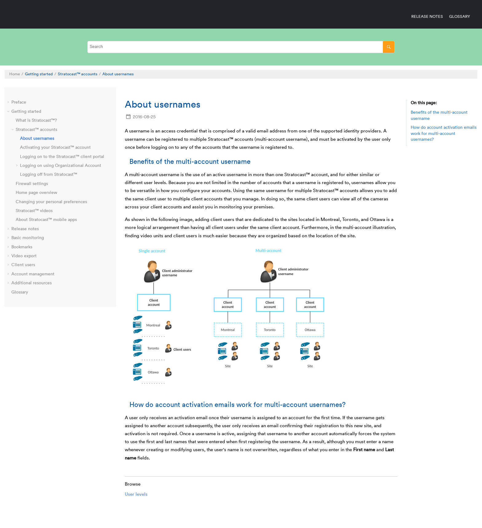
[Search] (389, 47)
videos (34, 211)
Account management (32, 274)
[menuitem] (424, 16)
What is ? (36, 120)
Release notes (427, 16)
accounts (77, 74)
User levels (136, 494)
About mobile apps (46, 220)
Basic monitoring (27, 238)
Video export (24, 256)
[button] (8, 103)
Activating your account (55, 147)
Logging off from (48, 174)
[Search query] (241, 47)
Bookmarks (21, 247)
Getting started (39, 74)
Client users (23, 265)
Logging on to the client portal (62, 157)
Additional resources (31, 283)
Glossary (459, 16)
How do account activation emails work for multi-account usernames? (443, 133)
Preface (18, 102)
